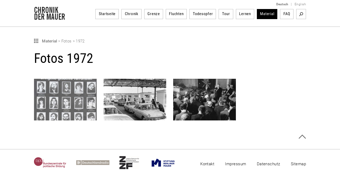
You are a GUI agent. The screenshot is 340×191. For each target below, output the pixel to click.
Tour (226, 13)
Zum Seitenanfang (302, 136)
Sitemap (298, 164)
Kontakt (207, 164)
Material (267, 13)
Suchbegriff (301, 14)
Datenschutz (268, 164)
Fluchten (176, 13)
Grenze (153, 13)
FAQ (286, 13)
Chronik (131, 13)
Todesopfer (203, 13)
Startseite (107, 13)
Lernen (245, 13)
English (300, 4)
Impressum (235, 164)
